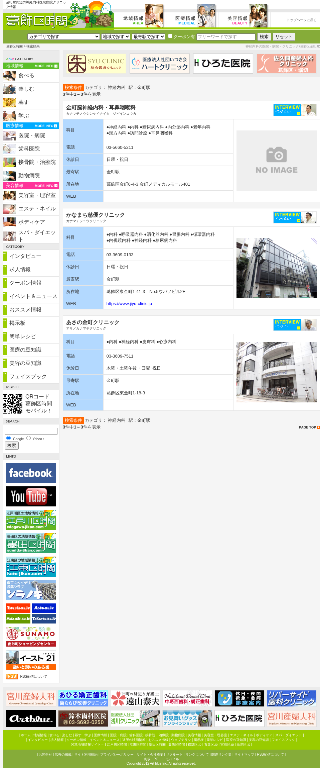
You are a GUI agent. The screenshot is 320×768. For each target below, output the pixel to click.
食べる (26, 75)
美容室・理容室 (37, 195)
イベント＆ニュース (33, 296)
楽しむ (26, 89)
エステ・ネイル (37, 208)
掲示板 (17, 323)
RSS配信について (33, 676)
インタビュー (25, 256)
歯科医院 (29, 149)
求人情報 (20, 269)
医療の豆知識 (25, 350)
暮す (23, 102)
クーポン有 (181, 36)
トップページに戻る (302, 20)
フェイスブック (28, 376)
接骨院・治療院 (37, 162)
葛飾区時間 (14, 46)
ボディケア (31, 222)
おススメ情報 (25, 309)
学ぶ (23, 115)
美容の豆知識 (25, 363)
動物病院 (29, 175)
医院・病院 (31, 135)
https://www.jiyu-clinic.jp (129, 303)
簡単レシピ (22, 336)
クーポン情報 (25, 283)
